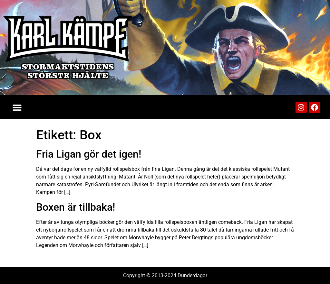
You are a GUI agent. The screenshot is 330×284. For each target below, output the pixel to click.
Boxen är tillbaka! (75, 207)
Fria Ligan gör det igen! (88, 154)
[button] (17, 107)
